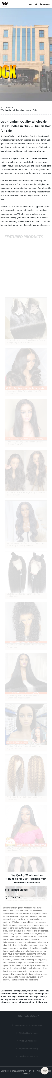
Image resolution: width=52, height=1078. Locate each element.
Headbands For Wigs (28, 1056)
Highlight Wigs (42, 1002)
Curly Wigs (39, 994)
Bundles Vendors (36, 999)
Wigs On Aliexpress (29, 1041)
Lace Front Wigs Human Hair (28, 1025)
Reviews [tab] (12, 897)
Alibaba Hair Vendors (28, 1033)
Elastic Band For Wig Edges (13, 991)
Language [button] (45, 4)
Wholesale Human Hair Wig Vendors (17, 1002)
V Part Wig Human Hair (37, 991)
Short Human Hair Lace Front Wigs (17, 994)
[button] (30, 4)
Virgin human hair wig (29, 1048)
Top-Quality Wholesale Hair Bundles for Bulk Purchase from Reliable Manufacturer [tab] (25, 879)
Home (8, 107)
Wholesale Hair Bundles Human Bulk (19, 110)
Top (45, 1070)
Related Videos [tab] (16, 890)
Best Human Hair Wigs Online (31, 996)
